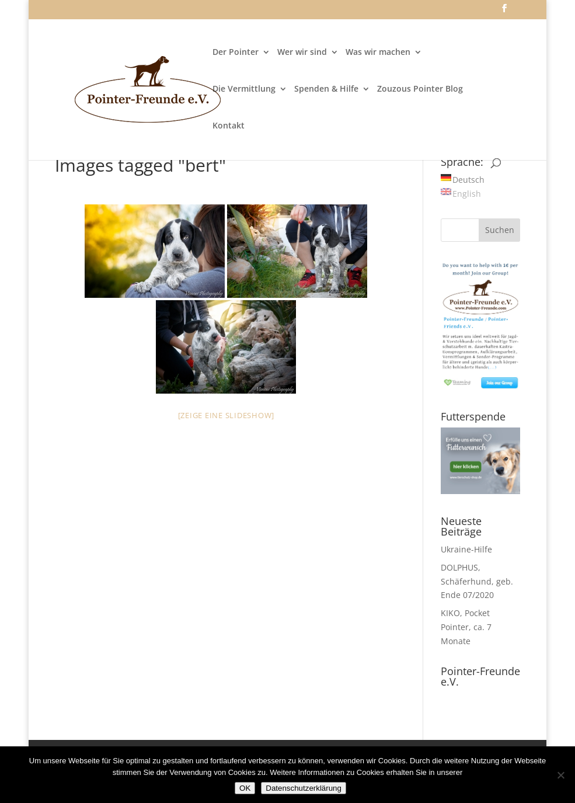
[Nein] (560, 775)
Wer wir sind (302, 52)
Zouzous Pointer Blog (420, 89)
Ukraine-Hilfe (466, 549)
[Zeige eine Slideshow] (226, 415)
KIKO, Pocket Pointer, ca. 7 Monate (466, 626)
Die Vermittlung (244, 89)
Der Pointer (235, 52)
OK (244, 788)
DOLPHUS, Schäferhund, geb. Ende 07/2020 (477, 581)
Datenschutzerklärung (303, 788)
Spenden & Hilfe (326, 89)
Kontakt (228, 126)
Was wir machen (378, 52)
